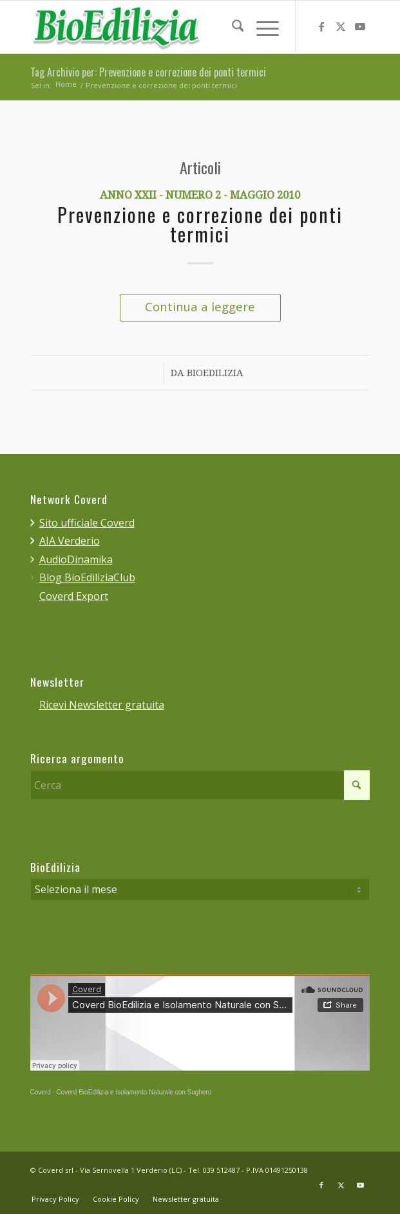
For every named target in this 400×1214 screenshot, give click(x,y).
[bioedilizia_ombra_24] (166, 27)
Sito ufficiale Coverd (87, 523)
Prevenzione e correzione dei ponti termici (200, 225)
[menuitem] (231, 26)
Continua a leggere (200, 306)
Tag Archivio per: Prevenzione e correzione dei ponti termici (148, 72)
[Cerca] (231, 26)
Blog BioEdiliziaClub (87, 577)
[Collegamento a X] (340, 27)
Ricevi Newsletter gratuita (101, 705)
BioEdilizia (215, 373)
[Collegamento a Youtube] (360, 27)
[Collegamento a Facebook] (321, 27)
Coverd (40, 1092)
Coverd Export (73, 596)
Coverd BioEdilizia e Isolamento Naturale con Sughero (133, 1092)
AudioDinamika (76, 559)
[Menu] (261, 26)
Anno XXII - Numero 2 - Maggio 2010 (200, 195)
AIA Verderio (69, 541)
